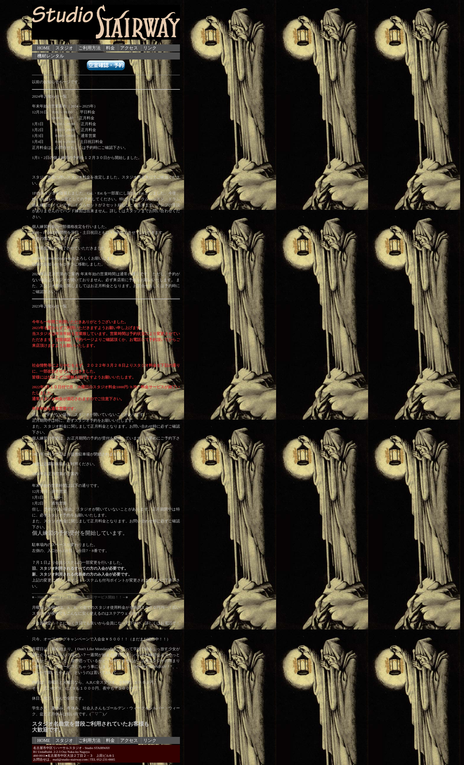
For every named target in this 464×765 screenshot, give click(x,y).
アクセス (129, 48)
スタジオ (64, 48)
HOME (43, 48)
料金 (110, 48)
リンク (150, 48)
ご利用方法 (89, 48)
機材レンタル (50, 56)
